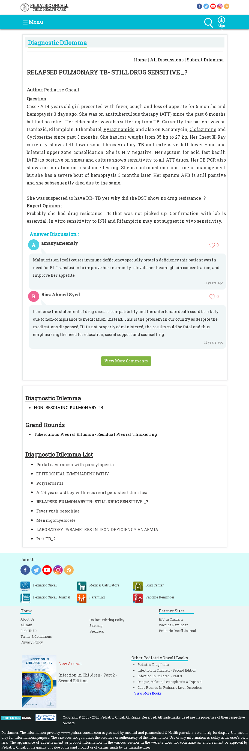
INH (102, 221)
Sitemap (95, 625)
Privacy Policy (31, 642)
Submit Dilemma (205, 59)
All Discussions (167, 59)
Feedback (96, 631)
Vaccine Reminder (173, 625)
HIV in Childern (171, 619)
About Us (27, 619)
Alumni (26, 625)
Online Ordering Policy (106, 620)
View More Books (148, 693)
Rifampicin (129, 221)
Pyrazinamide (118, 129)
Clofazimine (203, 129)
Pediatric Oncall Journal (177, 630)
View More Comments (126, 360)
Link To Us (28, 630)
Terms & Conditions (36, 636)
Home (140, 59)
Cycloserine (40, 137)
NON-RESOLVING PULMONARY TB (68, 407)
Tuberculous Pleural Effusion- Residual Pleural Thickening (95, 434)
